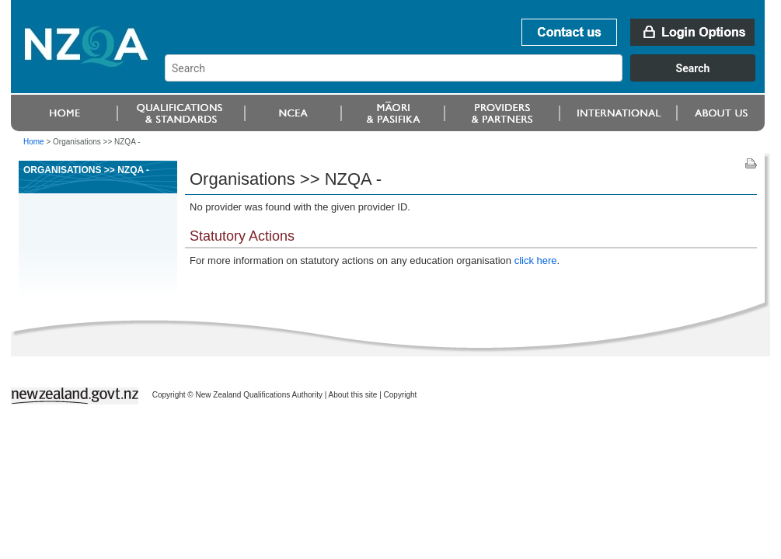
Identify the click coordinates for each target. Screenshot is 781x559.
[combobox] (467, 78)
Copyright (400, 395)
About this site (353, 395)
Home (33, 141)
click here (535, 260)
